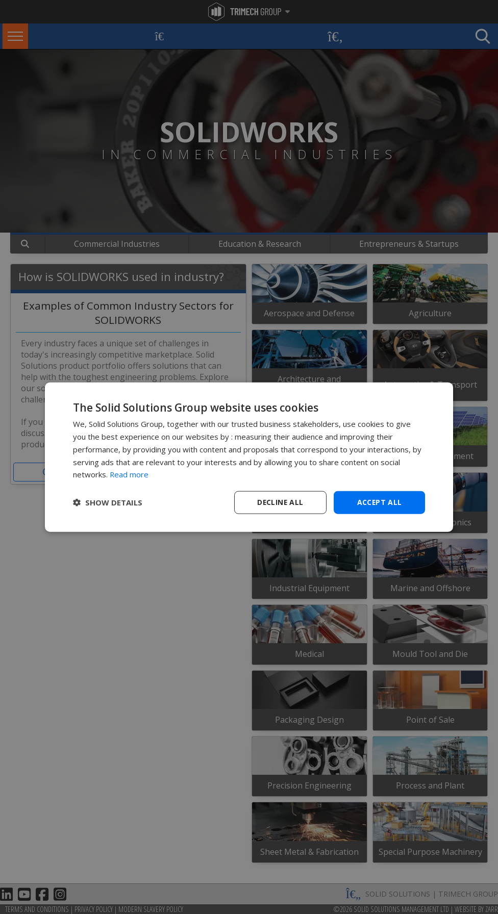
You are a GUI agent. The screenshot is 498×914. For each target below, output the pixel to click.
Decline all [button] (280, 502)
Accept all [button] (379, 502)
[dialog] (249, 457)
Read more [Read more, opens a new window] (129, 474)
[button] (107, 502)
